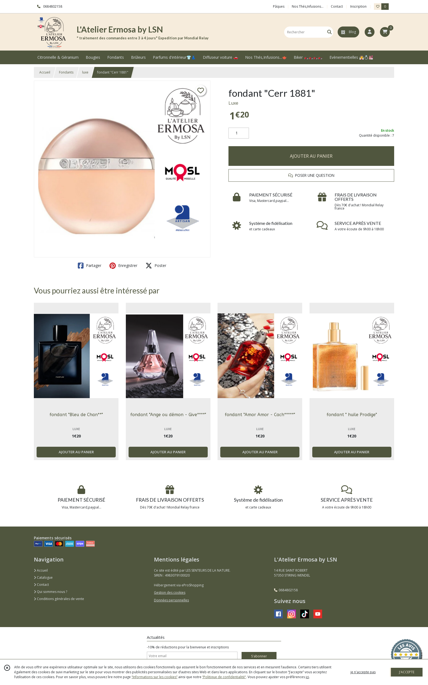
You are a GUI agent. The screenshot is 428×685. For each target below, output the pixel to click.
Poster (155, 265)
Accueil (44, 72)
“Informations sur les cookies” (154, 677)
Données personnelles (171, 600)
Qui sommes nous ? (50, 591)
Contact (337, 6)
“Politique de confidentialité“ (224, 677)
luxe (85, 72)
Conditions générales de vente (59, 598)
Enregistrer (123, 265)
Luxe (233, 103)
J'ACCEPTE (406, 672)
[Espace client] (370, 32)
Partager (89, 265)
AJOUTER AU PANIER (311, 156)
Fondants (66, 72)
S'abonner (259, 656)
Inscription (358, 6)
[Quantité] (238, 133)
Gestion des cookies (169, 592)
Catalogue (43, 577)
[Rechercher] (329, 32)
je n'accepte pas (363, 672)
